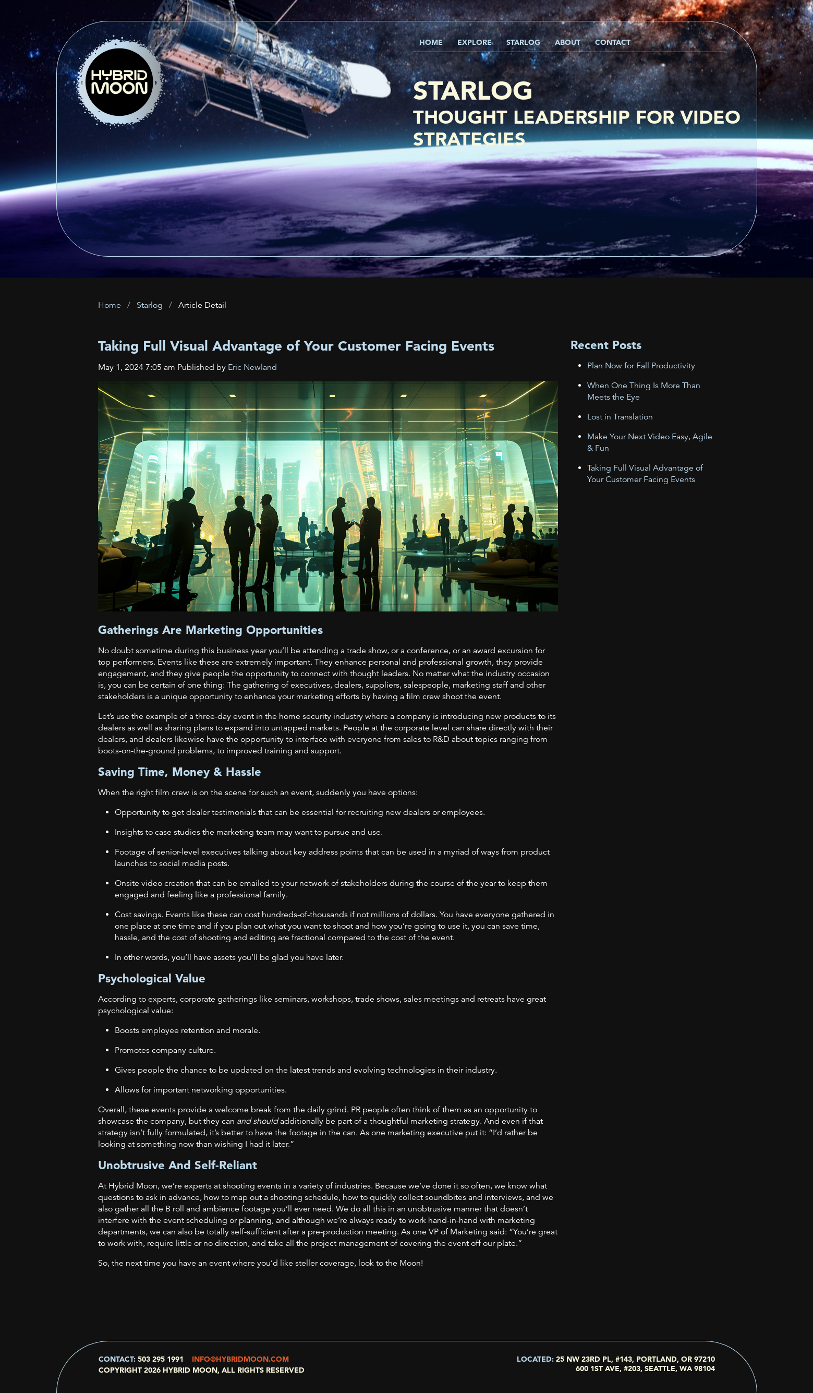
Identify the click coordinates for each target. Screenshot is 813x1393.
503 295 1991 (161, 1359)
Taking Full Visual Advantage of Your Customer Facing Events (296, 346)
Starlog (523, 42)
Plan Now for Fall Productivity (641, 366)
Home (431, 42)
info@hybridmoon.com (240, 1359)
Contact (612, 42)
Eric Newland (252, 367)
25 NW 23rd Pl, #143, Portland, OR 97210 (635, 1359)
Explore (474, 42)
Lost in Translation (620, 417)
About (567, 42)
